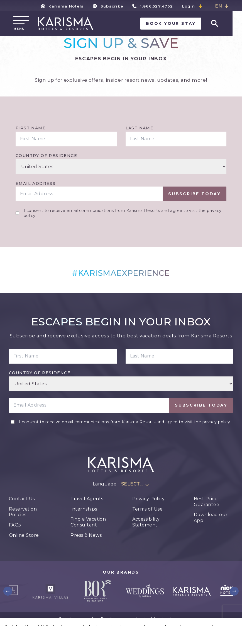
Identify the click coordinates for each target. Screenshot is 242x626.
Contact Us (22, 498)
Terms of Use (147, 509)
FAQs (15, 525)
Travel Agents (86, 498)
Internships (83, 509)
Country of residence (46, 155)
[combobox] (222, 6)
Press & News (86, 535)
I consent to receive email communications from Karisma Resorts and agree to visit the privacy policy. (123, 213)
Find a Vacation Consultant (88, 522)
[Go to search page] (224, 24)
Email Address (35, 183)
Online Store (24, 535)
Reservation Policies (23, 512)
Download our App (211, 517)
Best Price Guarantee (206, 501)
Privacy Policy (148, 498)
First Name (31, 127)
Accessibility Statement (146, 522)
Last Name (140, 127)
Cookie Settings (161, 619)
